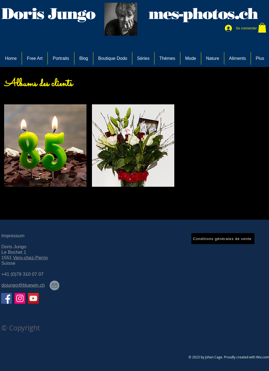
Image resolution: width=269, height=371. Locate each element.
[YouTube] (33, 298)
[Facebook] (6, 298)
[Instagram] (20, 298)
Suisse (8, 263)
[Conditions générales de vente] (222, 238)
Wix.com (262, 357)
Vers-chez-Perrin (30, 257)
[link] (262, 28)
